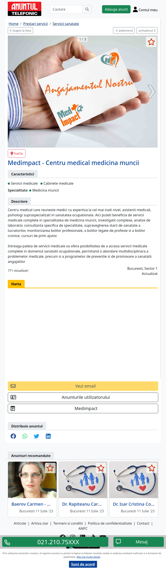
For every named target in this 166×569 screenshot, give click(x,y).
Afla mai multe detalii (88, 556)
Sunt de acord (83, 564)
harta (17, 153)
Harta (16, 284)
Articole (20, 523)
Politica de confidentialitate (110, 523)
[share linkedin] (48, 436)
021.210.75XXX (58, 541)
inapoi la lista (20, 30)
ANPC (83, 528)
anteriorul (124, 30)
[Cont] (145, 9)
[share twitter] (36, 436)
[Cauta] (87, 9)
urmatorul (147, 30)
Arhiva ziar (39, 523)
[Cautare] (66, 9)
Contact (143, 523)
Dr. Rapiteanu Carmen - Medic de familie (103, 504)
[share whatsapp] (25, 436)
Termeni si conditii (68, 523)
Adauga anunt (116, 9)
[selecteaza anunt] (151, 42)
